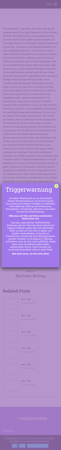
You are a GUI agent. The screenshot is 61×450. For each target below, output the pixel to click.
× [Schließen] (56, 186)
